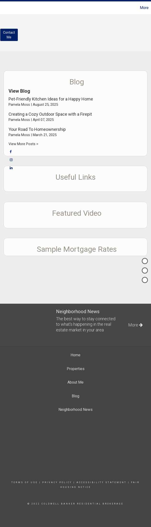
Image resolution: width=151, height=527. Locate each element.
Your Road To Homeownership (37, 129)
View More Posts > (23, 144)
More (144, 7)
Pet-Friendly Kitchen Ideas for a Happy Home (51, 98)
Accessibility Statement (101, 482)
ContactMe (9, 35)
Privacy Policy (57, 482)
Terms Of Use (24, 482)
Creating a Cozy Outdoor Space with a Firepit (50, 114)
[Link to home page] (6, 7)
